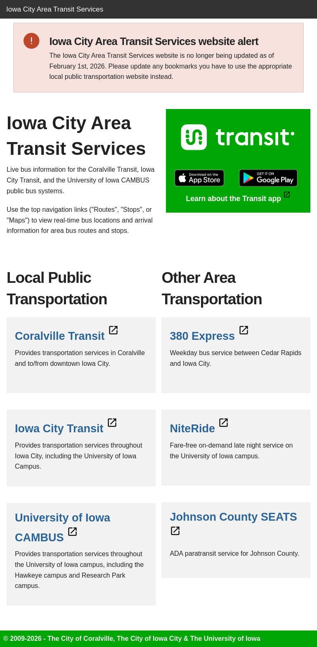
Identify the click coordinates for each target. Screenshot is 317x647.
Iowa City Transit (66, 428)
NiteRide (199, 428)
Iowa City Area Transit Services (54, 9)
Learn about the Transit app (238, 198)
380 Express (209, 336)
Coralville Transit (67, 336)
